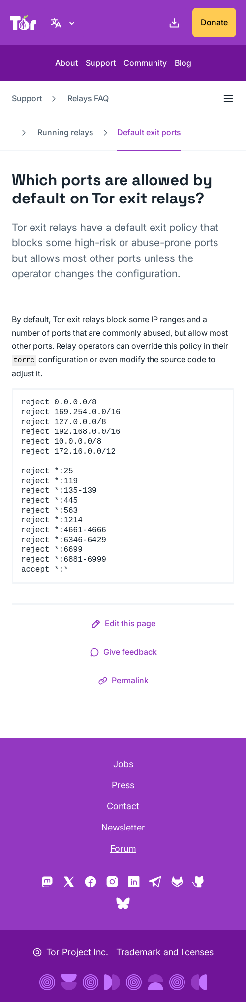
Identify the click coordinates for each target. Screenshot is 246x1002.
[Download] (172, 22)
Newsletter (123, 827)
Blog (183, 63)
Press (123, 785)
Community (145, 63)
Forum (123, 848)
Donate (214, 22)
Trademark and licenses (165, 952)
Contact (123, 806)
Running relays (65, 132)
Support (101, 63)
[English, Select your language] (64, 22)
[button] (123, 625)
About (66, 63)
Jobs (123, 764)
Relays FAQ (88, 98)
